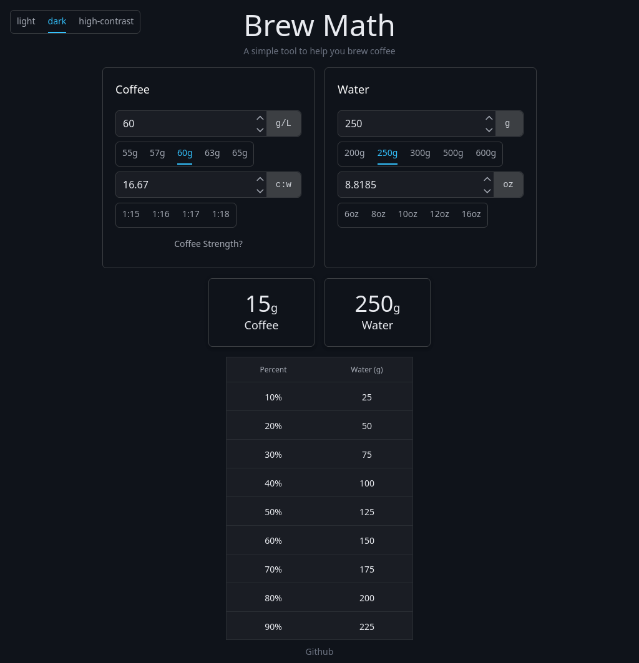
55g (130, 152)
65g (240, 152)
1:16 (161, 214)
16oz (471, 214)
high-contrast (106, 21)
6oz (351, 214)
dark (57, 21)
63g (212, 152)
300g (420, 152)
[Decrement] (260, 129)
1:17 (191, 214)
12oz (439, 214)
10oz (407, 214)
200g (354, 152)
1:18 (221, 214)
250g (388, 152)
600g (486, 152)
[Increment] (260, 117)
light (26, 21)
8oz (378, 214)
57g (157, 152)
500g (453, 152)
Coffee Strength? (208, 244)
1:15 (131, 214)
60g (185, 152)
